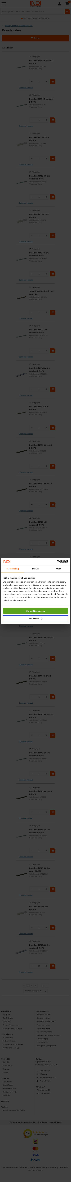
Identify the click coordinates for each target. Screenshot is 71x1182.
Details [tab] (35, 569)
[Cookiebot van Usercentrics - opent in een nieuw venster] (57, 561)
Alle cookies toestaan (35, 611)
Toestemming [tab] (12, 569)
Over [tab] (58, 569)
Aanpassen (35, 619)
